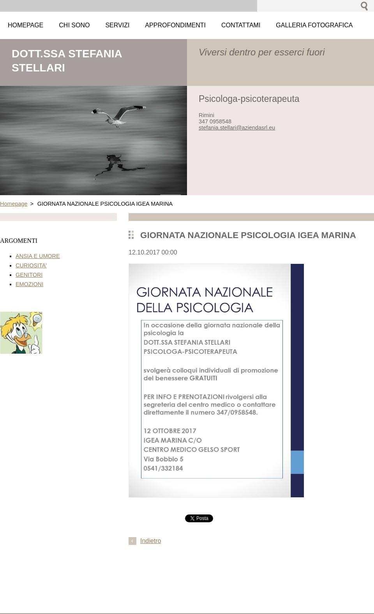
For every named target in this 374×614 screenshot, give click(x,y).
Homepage (13, 204)
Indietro (150, 540)
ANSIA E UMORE (38, 256)
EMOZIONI (29, 284)
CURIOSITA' (31, 265)
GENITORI (29, 275)
